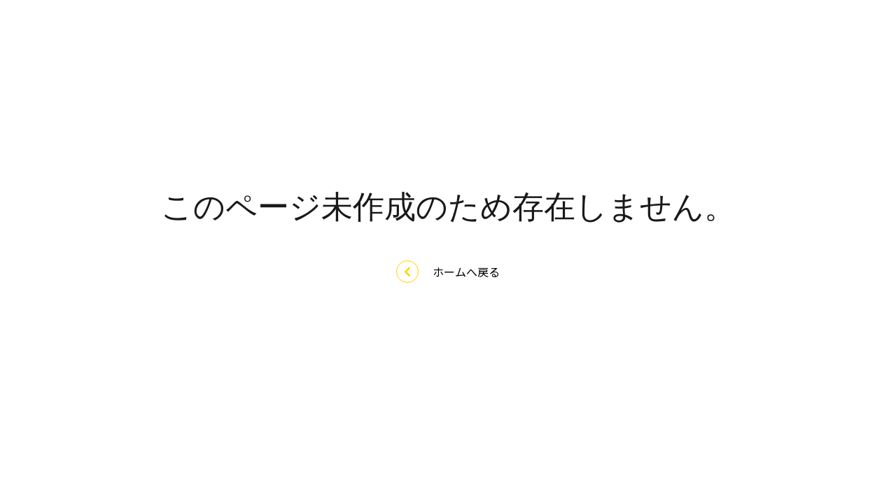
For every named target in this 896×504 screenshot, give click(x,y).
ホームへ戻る (448, 271)
